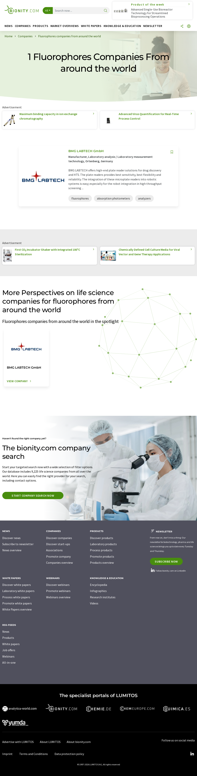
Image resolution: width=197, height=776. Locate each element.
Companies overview (59, 562)
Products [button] (40, 26)
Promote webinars (58, 591)
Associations (54, 550)
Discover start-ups (58, 544)
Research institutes (102, 597)
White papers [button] (91, 26)
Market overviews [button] (64, 26)
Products (8, 638)
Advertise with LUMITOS (18, 742)
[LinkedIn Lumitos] (192, 754)
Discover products (101, 538)
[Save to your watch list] (171, 152)
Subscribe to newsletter (18, 544)
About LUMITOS (50, 742)
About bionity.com (79, 742)
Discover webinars (58, 585)
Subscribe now (166, 561)
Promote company (58, 556)
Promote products (102, 556)
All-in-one (9, 662)
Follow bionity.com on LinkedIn (168, 570)
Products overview (102, 562)
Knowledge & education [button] (122, 26)
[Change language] (188, 26)
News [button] (9, 26)
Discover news (11, 538)
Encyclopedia (98, 585)
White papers (11, 644)
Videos (94, 603)
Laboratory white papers (18, 591)
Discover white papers (16, 585)
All (46, 10)
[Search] (105, 11)
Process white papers (16, 597)
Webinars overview (58, 597)
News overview (11, 550)
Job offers (8, 650)
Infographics (98, 591)
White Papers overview (17, 609)
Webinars (8, 656)
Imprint (7, 754)
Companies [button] (23, 26)
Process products (101, 550)
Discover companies (59, 538)
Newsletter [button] (152, 26)
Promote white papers (17, 603)
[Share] (182, 26)
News (5, 631)
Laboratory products (103, 544)
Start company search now (33, 495)
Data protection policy (69, 754)
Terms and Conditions (33, 754)
